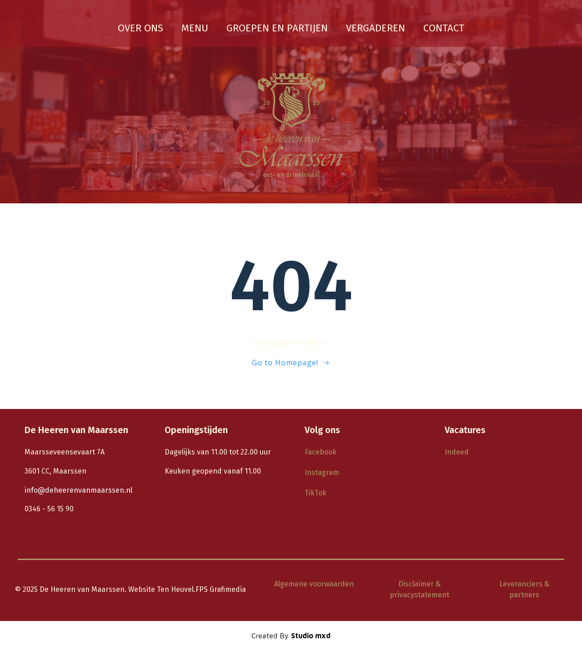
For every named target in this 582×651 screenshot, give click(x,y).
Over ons (140, 28)
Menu (194, 28)
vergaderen (375, 28)
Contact (443, 28)
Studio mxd (311, 635)
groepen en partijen (277, 28)
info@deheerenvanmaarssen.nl (78, 490)
